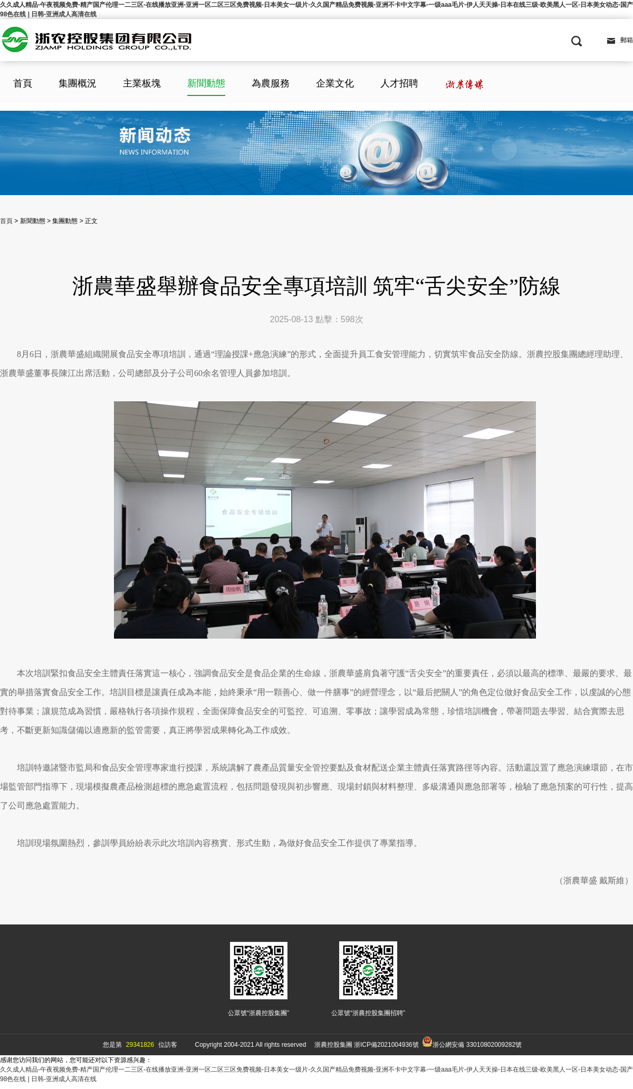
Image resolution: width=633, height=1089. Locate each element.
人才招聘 (399, 83)
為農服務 (271, 83)
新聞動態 (206, 83)
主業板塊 (142, 83)
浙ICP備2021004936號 (386, 1044)
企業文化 (335, 83)
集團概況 (78, 83)
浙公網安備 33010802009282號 (472, 1042)
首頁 (22, 83)
